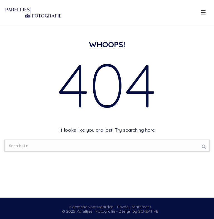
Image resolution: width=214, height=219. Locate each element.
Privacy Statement (134, 206)
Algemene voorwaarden (91, 206)
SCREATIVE (148, 211)
